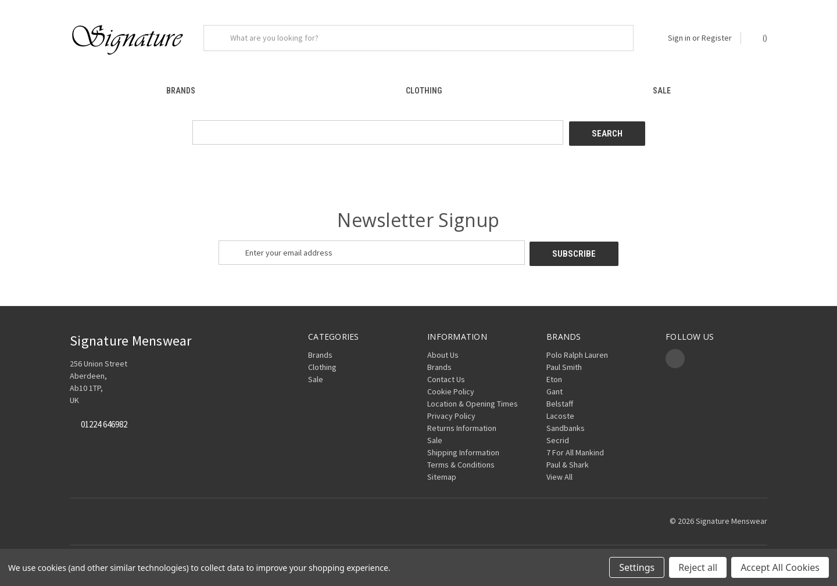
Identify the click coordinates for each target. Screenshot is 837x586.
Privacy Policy (451, 410)
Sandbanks (565, 422)
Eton (554, 373)
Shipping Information (463, 446)
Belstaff (559, 398)
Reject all (697, 567)
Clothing (424, 90)
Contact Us (446, 373)
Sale (662, 90)
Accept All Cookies (780, 567)
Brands (180, 90)
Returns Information (461, 422)
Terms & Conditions (461, 459)
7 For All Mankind (575, 446)
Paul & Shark (567, 459)
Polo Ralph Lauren (577, 349)
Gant (554, 385)
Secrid (557, 434)
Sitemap (441, 471)
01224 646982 (104, 419)
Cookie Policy (450, 385)
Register (717, 38)
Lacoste (560, 410)
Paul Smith (564, 361)
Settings (636, 567)
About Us (443, 349)
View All (559, 471)
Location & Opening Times (472, 398)
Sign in (679, 38)
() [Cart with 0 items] (759, 37)
